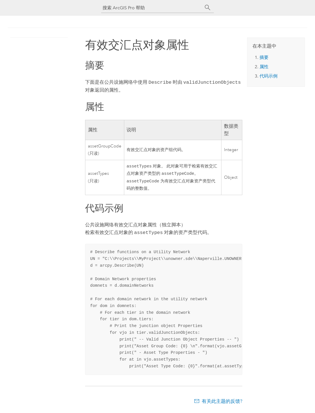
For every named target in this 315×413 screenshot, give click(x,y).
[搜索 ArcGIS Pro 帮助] (152, 8)
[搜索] (207, 7)
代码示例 (268, 76)
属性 (264, 66)
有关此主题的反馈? (222, 402)
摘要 (264, 57)
